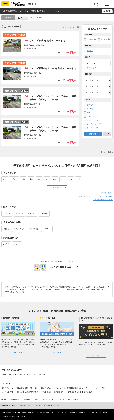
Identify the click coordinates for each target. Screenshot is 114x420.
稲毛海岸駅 (7, 213)
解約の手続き (89, 392)
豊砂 (62, 179)
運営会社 (72, 413)
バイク (11, 374)
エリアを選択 (37, 17)
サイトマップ (62, 413)
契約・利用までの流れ (43, 388)
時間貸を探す (33, 4)
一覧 (9, 17)
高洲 (46, 179)
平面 (88, 112)
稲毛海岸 (14, 179)
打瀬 (23, 179)
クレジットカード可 (94, 124)
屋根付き (90, 109)
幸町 (31, 179)
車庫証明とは (46, 392)
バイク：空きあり (39, 374)
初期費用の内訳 (59, 392)
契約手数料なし (92, 68)
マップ (22, 17)
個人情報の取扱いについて (24, 413)
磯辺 (4, 179)
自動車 (3, 374)
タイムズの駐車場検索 (60, 267)
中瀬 (70, 179)
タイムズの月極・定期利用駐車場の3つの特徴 (70, 388)
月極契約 (90, 39)
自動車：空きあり (23, 374)
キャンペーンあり (93, 120)
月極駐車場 (37, 406)
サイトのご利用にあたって (45, 413)
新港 (39, 179)
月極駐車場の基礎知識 (24, 388)
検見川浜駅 (31, 213)
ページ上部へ (108, 152)
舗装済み (90, 105)
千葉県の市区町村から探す (103, 200)
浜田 (78, 179)
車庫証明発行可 (92, 116)
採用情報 (82, 413)
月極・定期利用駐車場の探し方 (27, 392)
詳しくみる (18, 352)
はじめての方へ (7, 388)
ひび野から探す (107, 193)
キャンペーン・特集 (97, 388)
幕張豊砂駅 (44, 213)
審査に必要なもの (74, 392)
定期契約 (104, 39)
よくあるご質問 (7, 392)
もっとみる (57, 188)
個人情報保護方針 (6, 413)
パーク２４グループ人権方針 (98, 413)
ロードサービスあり (94, 128)
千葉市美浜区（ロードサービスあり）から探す (96, 196)
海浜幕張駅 (19, 213)
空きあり (90, 51)
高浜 (54, 179)
